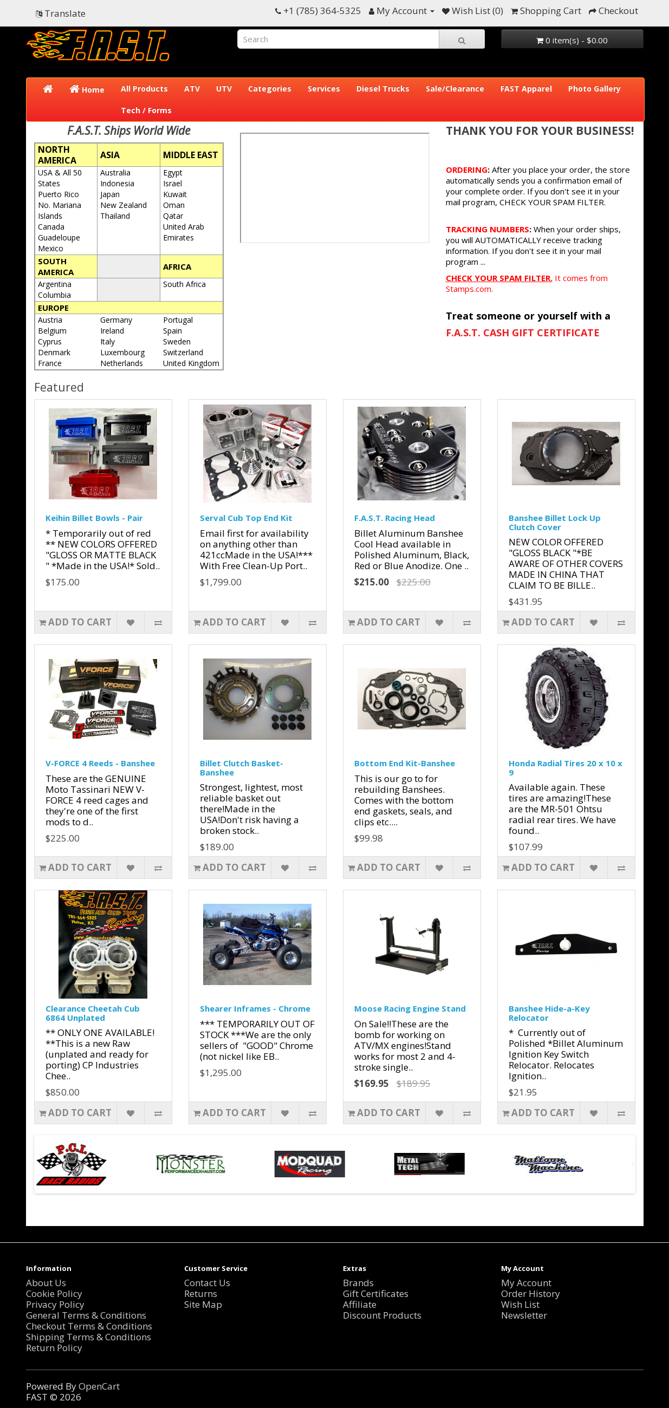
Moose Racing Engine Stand (410, 1008)
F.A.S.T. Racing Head (394, 517)
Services (324, 88)
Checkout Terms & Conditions (89, 1326)
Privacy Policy (55, 1304)
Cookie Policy (54, 1293)
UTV (224, 88)
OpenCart (99, 1386)
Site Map (203, 1304)
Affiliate (359, 1304)
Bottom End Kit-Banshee (404, 763)
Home (87, 89)
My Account (526, 1282)
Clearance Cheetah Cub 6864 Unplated (93, 1013)
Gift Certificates (375, 1293)
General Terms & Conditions (86, 1315)
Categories (269, 88)
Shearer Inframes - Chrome (255, 1008)
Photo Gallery (594, 88)
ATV (192, 88)
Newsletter (524, 1315)
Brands (358, 1282)
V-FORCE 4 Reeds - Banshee (100, 763)
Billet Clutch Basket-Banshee (241, 768)
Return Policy (54, 1347)
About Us (46, 1282)
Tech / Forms (146, 110)
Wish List (520, 1304)
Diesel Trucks (383, 88)
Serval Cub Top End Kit (246, 517)
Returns (200, 1293)
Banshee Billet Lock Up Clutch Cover (555, 522)
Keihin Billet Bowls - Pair (94, 517)
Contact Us (207, 1282)
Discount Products (382, 1315)
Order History (530, 1293)
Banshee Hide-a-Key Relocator (549, 1013)
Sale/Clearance (455, 88)
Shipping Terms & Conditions (88, 1337)
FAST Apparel (526, 88)
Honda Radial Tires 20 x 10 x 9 (565, 768)
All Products (144, 88)
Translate (61, 13)
